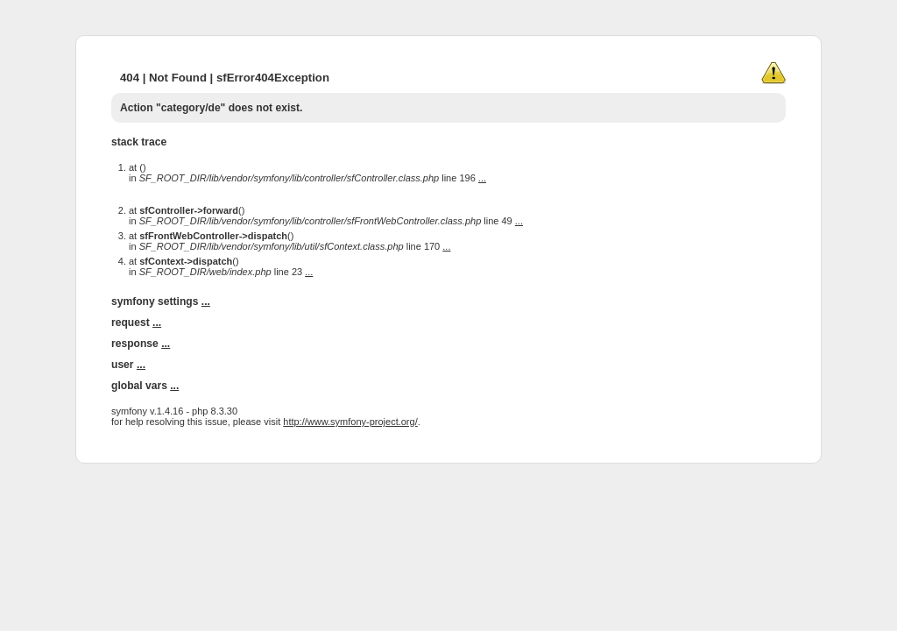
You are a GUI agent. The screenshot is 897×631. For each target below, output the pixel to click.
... (482, 178)
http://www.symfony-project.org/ (350, 421)
